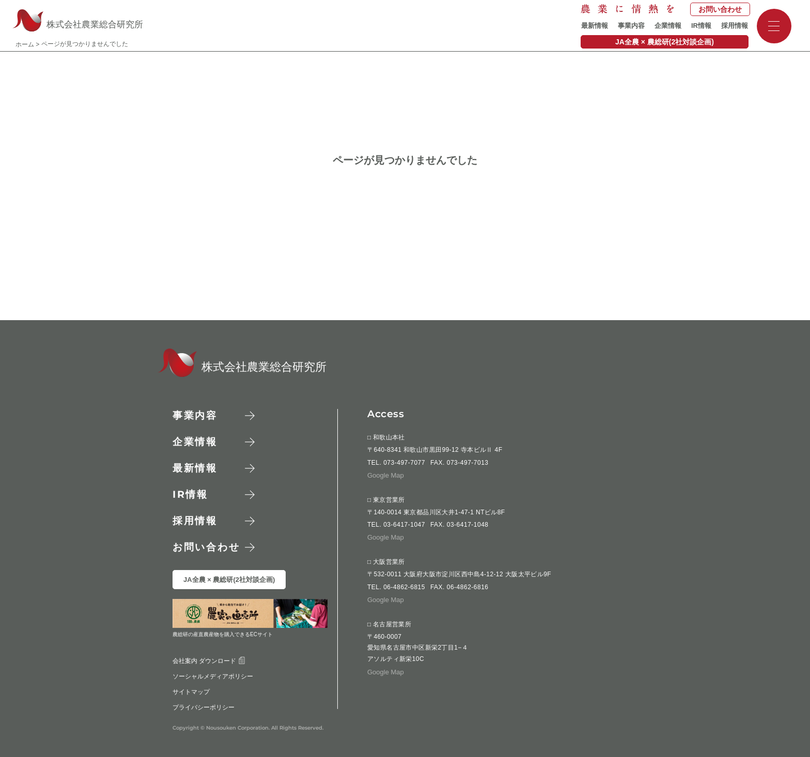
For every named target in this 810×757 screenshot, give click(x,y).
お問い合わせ (720, 9)
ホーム (24, 44)
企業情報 (668, 25)
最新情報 (594, 25)
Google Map (385, 475)
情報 (190, 494)
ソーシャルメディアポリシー (213, 676)
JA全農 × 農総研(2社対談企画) (664, 42)
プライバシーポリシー (204, 707)
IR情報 (701, 25)
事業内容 (631, 25)
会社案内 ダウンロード (209, 660)
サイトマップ (191, 691)
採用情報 (734, 25)
